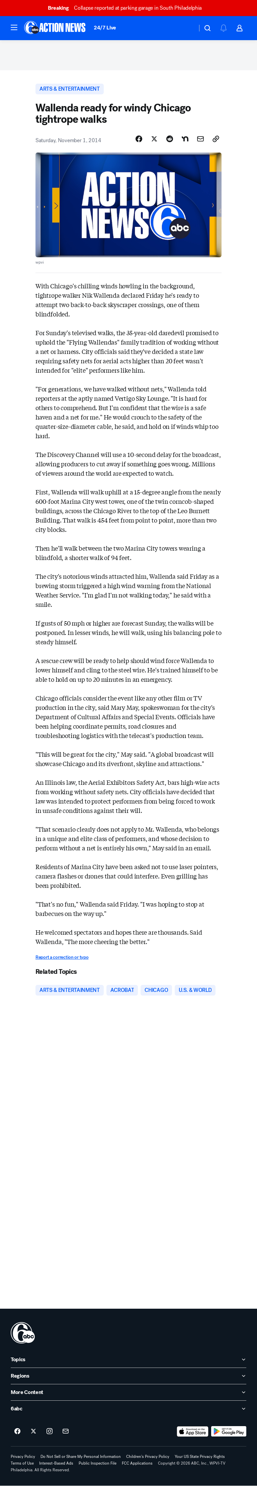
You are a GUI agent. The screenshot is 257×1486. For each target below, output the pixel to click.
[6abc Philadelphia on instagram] (49, 1431)
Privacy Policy (23, 1457)
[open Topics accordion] (128, 1359)
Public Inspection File (97, 1463)
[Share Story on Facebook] (139, 139)
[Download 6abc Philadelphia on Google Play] (228, 1431)
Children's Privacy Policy (147, 1457)
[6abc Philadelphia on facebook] (17, 1431)
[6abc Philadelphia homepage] (55, 28)
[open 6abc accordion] (128, 1408)
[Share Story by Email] (200, 139)
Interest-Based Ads (56, 1463)
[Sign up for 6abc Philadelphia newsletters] (65, 1431)
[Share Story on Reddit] (169, 139)
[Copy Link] (216, 139)
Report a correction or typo (61, 957)
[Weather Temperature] (187, 28)
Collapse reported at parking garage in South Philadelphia (128, 7)
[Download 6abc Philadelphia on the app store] (193, 1431)
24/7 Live (105, 27)
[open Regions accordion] (128, 1376)
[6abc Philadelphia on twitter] (33, 1431)
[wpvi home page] (23, 1332)
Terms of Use (22, 1463)
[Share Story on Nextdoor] (185, 139)
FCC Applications (137, 1463)
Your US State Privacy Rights (200, 1457)
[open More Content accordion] (128, 1392)
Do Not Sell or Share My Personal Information (80, 1457)
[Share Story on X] (154, 139)
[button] (14, 27)
